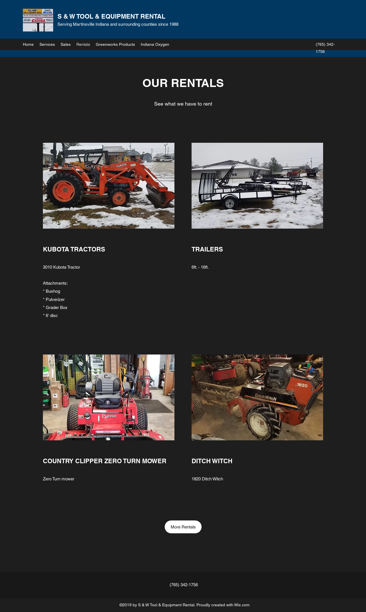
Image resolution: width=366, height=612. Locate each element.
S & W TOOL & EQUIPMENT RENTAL (111, 16)
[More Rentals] (183, 526)
